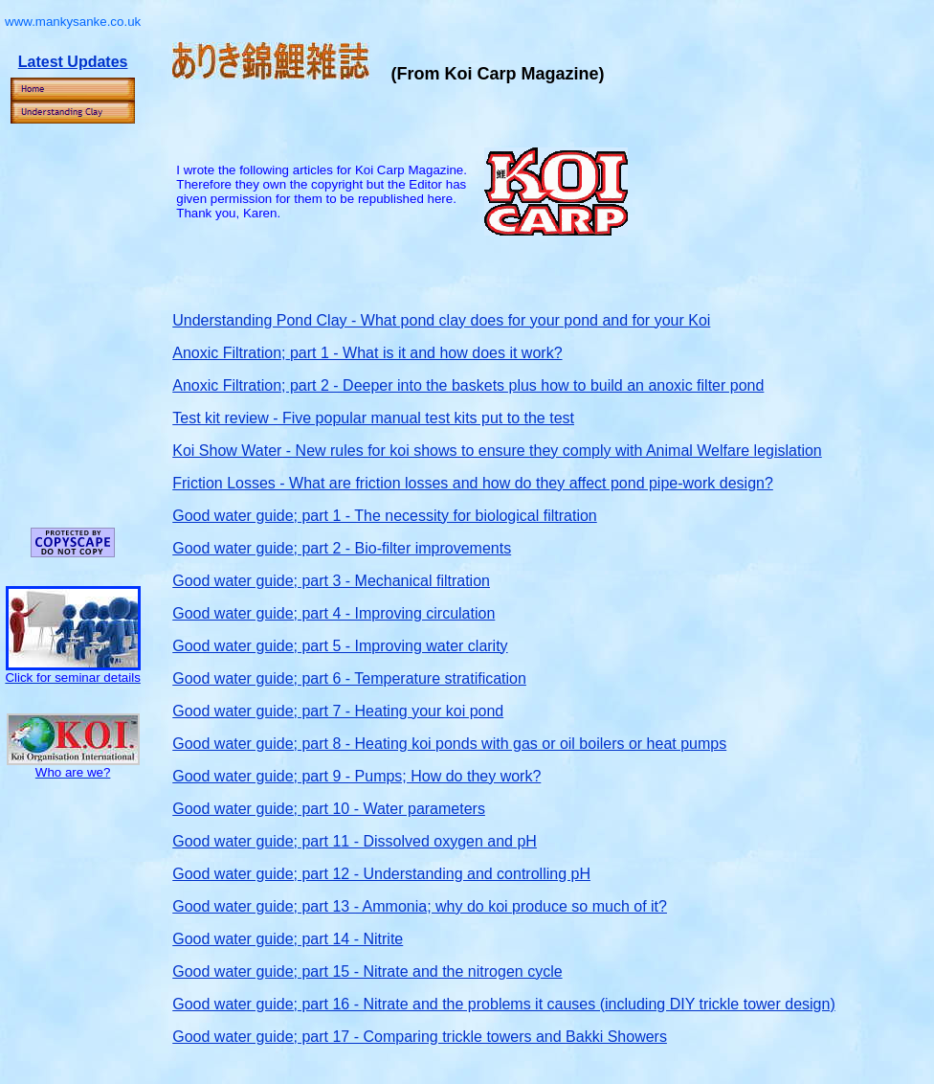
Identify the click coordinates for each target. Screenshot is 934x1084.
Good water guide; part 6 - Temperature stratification (349, 678)
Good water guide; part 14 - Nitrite (287, 939)
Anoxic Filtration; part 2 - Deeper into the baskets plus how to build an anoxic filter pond (468, 385)
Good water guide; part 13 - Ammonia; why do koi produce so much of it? (419, 906)
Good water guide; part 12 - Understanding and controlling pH (381, 874)
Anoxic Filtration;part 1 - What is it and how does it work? (367, 353)
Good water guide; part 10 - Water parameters (328, 809)
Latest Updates (73, 62)
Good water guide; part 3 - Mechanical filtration (331, 581)
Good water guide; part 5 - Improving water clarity (339, 646)
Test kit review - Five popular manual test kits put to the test (373, 418)
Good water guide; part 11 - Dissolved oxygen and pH (354, 841)
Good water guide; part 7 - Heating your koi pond (337, 711)
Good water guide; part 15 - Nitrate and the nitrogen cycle (367, 971)
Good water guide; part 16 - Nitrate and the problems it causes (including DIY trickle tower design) (503, 1004)
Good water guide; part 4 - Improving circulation (333, 613)
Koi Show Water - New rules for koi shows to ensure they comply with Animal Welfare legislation (497, 450)
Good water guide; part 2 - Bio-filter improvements (341, 548)
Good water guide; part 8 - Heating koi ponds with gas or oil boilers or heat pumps (449, 743)
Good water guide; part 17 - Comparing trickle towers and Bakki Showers (419, 1036)
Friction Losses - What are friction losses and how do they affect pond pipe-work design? (472, 483)
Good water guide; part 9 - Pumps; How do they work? (356, 776)
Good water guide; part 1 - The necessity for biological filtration (384, 516)
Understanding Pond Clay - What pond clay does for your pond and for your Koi (441, 320)
